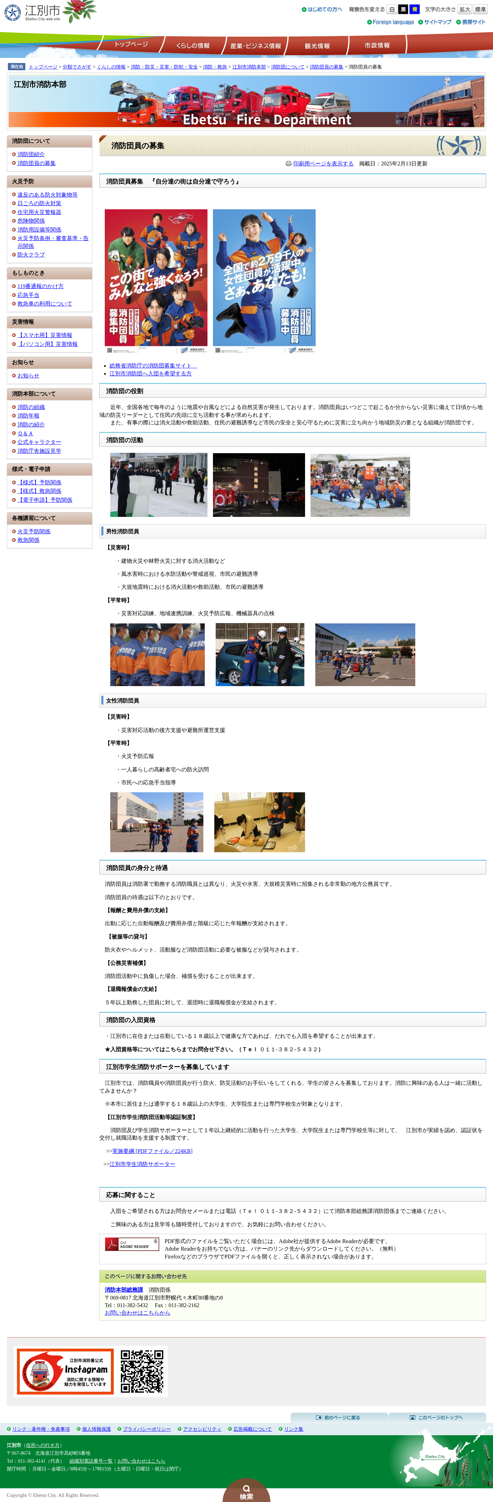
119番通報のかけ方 (40, 286)
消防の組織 (31, 407)
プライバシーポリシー (147, 1429)
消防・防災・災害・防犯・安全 (164, 67)
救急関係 (28, 540)
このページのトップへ (437, 1418)
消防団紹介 (31, 154)
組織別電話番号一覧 (91, 1461)
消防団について (288, 67)
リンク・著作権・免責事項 (41, 1429)
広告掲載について (252, 1429)
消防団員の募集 (326, 67)
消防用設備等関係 (39, 230)
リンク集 (293, 1429)
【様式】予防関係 (39, 482)
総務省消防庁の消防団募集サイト (153, 366)
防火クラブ (31, 255)
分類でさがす (77, 67)
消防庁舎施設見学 (39, 451)
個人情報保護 (96, 1429)
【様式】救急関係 (39, 491)
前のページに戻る (339, 1418)
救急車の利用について (44, 304)
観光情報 (316, 45)
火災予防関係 (33, 531)
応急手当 (28, 295)
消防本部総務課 (124, 1290)
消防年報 (28, 416)
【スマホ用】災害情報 (44, 335)
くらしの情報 (192, 45)
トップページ (130, 45)
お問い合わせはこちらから (137, 1313)
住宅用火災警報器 (39, 212)
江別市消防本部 (249, 67)
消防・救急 (215, 67)
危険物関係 (31, 221)
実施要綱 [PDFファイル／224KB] (152, 1151)
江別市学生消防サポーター (142, 1164)
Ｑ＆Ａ (25, 433)
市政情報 (376, 45)
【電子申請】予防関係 (44, 500)
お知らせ (28, 375)
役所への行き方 (43, 1445)
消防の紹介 (31, 424)
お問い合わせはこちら (141, 1461)
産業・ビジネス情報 (254, 45)
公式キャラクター (39, 442)
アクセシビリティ (202, 1429)
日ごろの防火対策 (39, 203)
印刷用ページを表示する (323, 163)
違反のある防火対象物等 (47, 195)
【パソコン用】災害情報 (47, 344)
